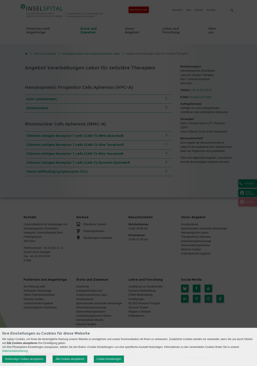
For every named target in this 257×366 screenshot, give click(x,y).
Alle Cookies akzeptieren (69, 359)
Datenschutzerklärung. (15, 350)
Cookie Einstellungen (109, 359)
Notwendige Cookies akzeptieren (24, 359)
